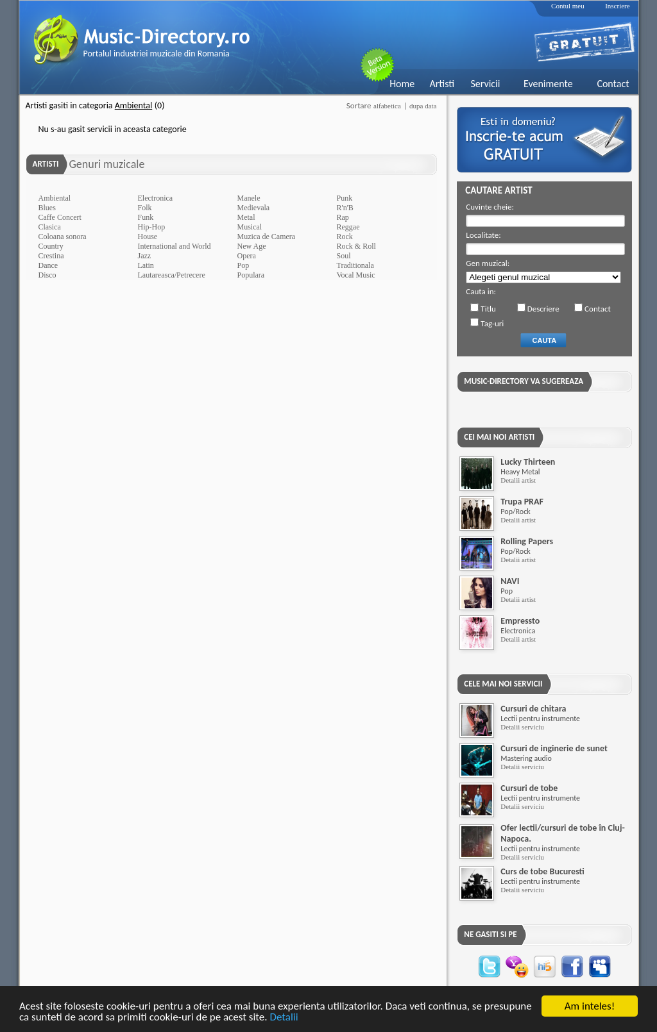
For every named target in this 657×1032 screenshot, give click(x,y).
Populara (251, 274)
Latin (146, 265)
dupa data (422, 106)
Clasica (49, 226)
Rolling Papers (526, 541)
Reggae (348, 226)
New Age (251, 246)
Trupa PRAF (521, 501)
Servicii (485, 84)
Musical (249, 226)
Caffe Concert (59, 217)
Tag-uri (492, 323)
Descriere (543, 308)
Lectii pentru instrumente (540, 718)
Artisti (441, 84)
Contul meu (567, 6)
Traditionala (355, 265)
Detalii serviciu (522, 727)
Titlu (488, 308)
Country (51, 246)
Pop (243, 265)
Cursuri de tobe (529, 788)
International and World (174, 246)
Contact (613, 84)
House (148, 236)
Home (401, 84)
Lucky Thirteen (527, 461)
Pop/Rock (515, 511)
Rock (345, 236)
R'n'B (345, 207)
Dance (48, 265)
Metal (246, 217)
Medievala (253, 207)
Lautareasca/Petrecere (171, 274)
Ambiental (54, 198)
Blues (47, 207)
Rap (343, 217)
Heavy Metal (520, 471)
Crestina (51, 255)
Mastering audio (525, 758)
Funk (146, 217)
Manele (248, 198)
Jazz (144, 255)
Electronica (155, 198)
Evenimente (548, 84)
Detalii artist (518, 480)
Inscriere (617, 6)
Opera (246, 255)
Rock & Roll (356, 246)
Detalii (283, 1017)
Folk (145, 207)
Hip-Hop (152, 226)
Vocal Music (356, 274)
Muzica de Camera (266, 236)
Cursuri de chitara (533, 708)
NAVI (509, 581)
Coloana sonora (62, 236)
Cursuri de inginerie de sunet (554, 748)
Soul (344, 255)
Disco (47, 274)
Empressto (520, 620)
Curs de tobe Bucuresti (542, 871)
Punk (345, 198)
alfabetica (387, 106)
